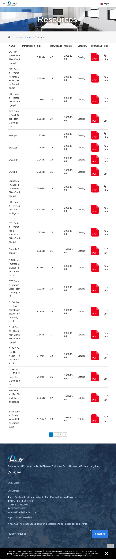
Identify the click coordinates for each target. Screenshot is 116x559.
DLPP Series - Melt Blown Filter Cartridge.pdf (14, 377)
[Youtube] (19, 472)
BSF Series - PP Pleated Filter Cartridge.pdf (14, 209)
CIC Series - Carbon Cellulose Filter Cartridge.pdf (14, 267)
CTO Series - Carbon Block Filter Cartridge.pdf (14, 289)
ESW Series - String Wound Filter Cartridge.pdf (14, 419)
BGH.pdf (13, 172)
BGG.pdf (13, 160)
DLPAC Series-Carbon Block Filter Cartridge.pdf (14, 356)
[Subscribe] (100, 534)
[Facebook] (9, 472)
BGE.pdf (13, 135)
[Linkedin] (14, 472)
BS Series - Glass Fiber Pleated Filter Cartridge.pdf (14, 188)
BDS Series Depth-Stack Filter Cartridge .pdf (14, 119)
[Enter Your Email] (49, 534)
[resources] (58, 19)
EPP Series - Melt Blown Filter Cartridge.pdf (14, 398)
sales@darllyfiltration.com (23, 512)
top (110, 547)
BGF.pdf (13, 148)
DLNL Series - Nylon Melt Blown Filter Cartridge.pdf (14, 334)
